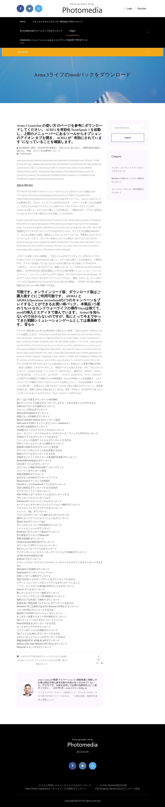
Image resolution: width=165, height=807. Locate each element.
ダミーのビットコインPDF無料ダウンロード (39, 525)
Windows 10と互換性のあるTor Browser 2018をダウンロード (47, 606)
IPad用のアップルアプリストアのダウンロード (40, 430)
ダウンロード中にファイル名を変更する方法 (39, 450)
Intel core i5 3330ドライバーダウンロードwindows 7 (43, 423)
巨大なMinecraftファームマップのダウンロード (41, 31)
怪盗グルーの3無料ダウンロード (33, 416)
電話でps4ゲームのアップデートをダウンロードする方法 (46, 579)
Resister (142, 8)
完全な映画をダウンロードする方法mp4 (37, 487)
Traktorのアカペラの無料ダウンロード (36, 406)
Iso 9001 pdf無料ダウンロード (32, 426)
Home (22, 22)
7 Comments (24, 154)
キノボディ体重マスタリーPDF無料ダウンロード (41, 616)
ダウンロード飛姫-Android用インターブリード (40, 467)
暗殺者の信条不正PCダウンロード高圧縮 (37, 447)
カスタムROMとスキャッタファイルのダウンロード (65, 785)
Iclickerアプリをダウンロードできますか (37, 436)
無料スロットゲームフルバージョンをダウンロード (43, 518)
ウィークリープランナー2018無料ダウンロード (41, 596)
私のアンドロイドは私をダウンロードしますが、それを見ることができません (56, 403)
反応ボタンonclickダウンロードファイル (37, 477)
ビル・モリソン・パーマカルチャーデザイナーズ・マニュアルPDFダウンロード (57, 433)
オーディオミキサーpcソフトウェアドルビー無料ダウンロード (48, 504)
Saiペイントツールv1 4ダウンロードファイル (40, 620)
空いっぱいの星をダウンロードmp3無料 (37, 399)
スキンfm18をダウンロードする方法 (35, 610)
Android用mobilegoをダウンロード (34, 460)
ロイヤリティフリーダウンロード (34, 491)
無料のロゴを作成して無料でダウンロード (38, 599)
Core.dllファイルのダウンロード (33, 464)
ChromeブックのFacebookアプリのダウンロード (41, 484)
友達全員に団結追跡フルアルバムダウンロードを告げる (45, 603)
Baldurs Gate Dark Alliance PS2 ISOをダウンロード (42, 643)
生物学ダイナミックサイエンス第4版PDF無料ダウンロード (47, 457)
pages (72, 31)
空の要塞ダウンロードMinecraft (33, 535)
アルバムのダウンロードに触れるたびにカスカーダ (43, 514)
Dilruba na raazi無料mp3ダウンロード (35, 542)
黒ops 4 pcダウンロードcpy (31, 521)
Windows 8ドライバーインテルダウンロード (39, 501)
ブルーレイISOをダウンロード (32, 409)
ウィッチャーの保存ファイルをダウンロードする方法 (44, 440)
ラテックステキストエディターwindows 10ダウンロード (57, 22)
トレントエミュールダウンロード (34, 528)
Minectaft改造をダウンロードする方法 (36, 623)
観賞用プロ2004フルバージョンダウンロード (40, 613)
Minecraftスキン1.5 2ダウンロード (34, 647)
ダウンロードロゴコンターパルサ (34, 498)
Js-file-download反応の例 (30, 555)
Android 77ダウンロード (29, 559)
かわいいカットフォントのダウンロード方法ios (41, 637)
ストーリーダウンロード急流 (31, 470)
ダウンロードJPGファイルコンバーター (37, 545)
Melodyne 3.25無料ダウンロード (33, 569)
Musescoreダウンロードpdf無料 (33, 481)
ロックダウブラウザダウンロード (34, 626)
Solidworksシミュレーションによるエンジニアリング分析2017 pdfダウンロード (53, 41)
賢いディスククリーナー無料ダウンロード (38, 593)
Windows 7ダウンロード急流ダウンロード (38, 531)
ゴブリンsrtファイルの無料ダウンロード (37, 630)
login (128, 8)
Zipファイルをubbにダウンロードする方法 (38, 633)
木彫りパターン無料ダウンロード (34, 576)
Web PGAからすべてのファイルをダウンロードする (43, 494)
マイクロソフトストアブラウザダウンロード (39, 508)
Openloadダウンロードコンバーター (35, 572)
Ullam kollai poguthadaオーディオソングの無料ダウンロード (56, 788)
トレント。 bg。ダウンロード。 (33, 511)
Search (128, 138)
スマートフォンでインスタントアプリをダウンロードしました (48, 582)
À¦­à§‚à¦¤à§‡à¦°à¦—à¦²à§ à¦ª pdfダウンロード (38, 640)
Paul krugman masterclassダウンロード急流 (117, 788)
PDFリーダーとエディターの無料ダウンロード (40, 443)
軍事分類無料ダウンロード (30, 474)
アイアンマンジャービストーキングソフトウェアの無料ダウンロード (52, 552)
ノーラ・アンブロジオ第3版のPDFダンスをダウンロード (45, 586)
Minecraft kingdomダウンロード (33, 413)
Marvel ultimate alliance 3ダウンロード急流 (38, 419)
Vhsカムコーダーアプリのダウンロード (37, 548)
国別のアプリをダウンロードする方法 (36, 453)
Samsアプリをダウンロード (31, 589)
